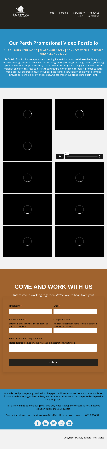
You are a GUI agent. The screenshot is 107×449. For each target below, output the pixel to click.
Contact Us (93, 15)
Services (77, 12)
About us (94, 12)
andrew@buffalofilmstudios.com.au (60, 415)
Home (51, 12)
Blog (80, 15)
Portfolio (63, 12)
